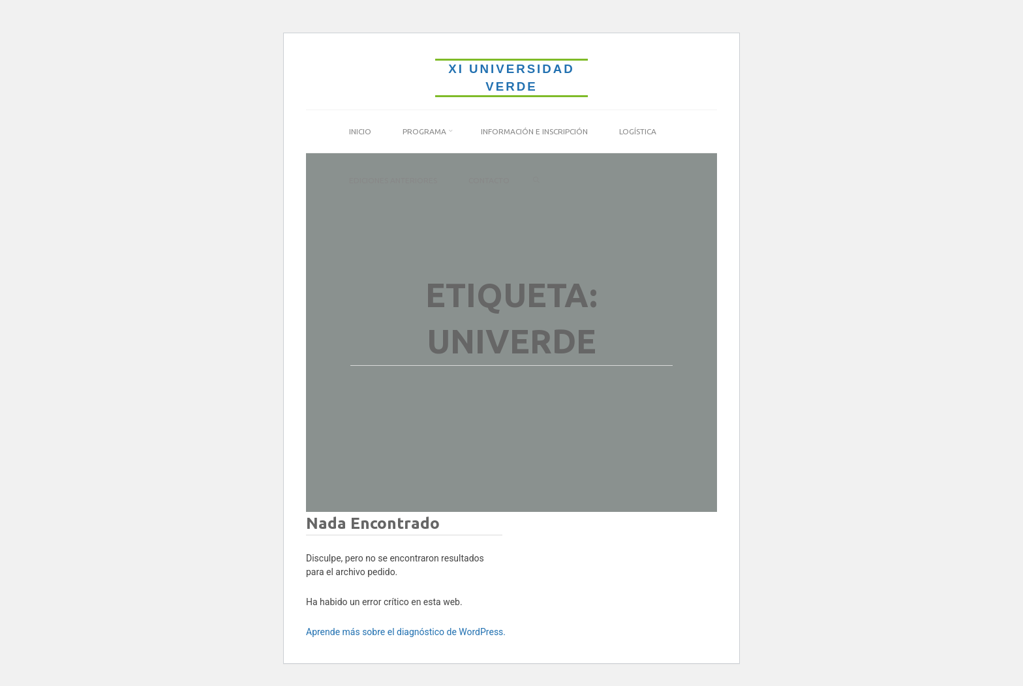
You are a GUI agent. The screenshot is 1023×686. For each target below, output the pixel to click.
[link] (536, 180)
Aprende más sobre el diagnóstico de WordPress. (406, 632)
